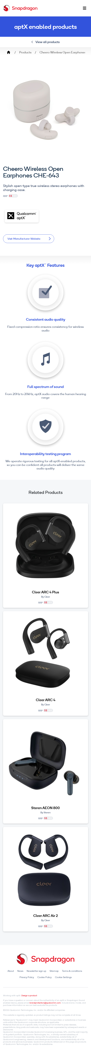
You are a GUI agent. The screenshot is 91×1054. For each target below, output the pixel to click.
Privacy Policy (27, 977)
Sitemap (54, 970)
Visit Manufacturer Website (29, 238)
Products (25, 52)
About (10, 970)
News (20, 970)
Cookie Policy (44, 977)
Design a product (29, 995)
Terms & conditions (72, 970)
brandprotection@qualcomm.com (45, 1002)
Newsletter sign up (36, 970)
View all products (45, 42)
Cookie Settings (63, 977)
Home (8, 52)
